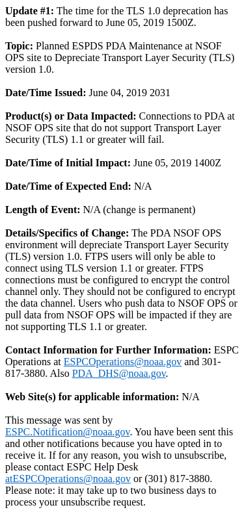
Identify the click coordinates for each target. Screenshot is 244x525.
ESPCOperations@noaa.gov (123, 361)
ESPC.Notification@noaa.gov (67, 431)
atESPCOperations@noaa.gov (68, 478)
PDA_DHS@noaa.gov (119, 373)
